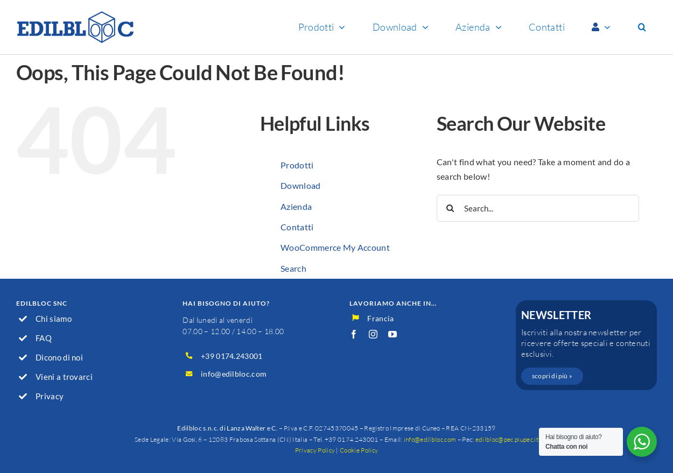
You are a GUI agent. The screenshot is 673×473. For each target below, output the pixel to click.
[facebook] (353, 334)
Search (293, 268)
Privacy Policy (315, 450)
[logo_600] (75, 15)
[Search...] (538, 208)
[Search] (450, 208)
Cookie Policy (359, 450)
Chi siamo (54, 318)
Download (301, 185)
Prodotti (297, 165)
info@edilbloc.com (234, 373)
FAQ (44, 338)
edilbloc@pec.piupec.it (506, 439)
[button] (642, 27)
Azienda (296, 206)
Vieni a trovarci (64, 377)
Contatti (297, 227)
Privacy (50, 396)
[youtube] (392, 334)
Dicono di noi (59, 357)
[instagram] (373, 334)
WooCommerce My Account (335, 247)
